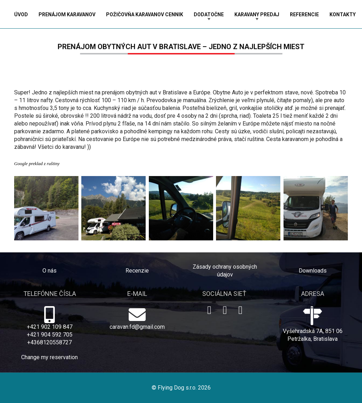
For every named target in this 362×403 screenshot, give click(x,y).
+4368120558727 (49, 342)
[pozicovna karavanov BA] (113, 208)
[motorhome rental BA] (181, 208)
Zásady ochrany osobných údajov (225, 270)
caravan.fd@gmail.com (137, 326)
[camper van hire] (316, 208)
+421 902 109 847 (49, 326)
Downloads (313, 270)
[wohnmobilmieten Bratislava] (248, 208)
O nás (49, 270)
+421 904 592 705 (49, 334)
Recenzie (137, 270)
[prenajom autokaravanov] (46, 208)
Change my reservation (49, 357)
